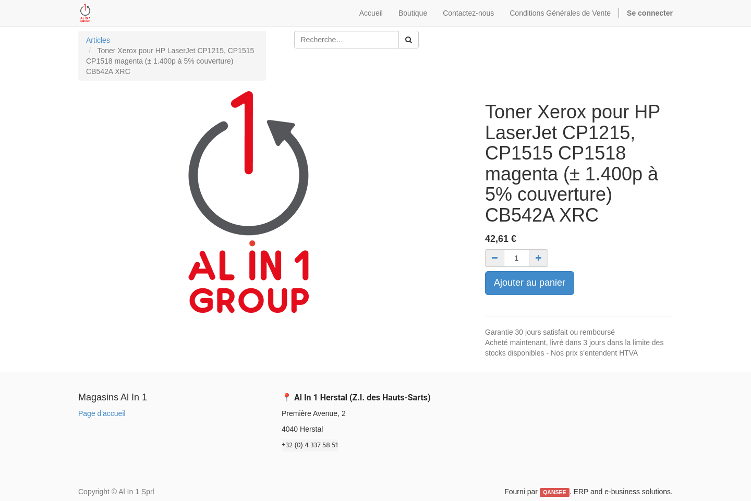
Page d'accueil (102, 413)
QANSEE (554, 492)
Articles (98, 40)
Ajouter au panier (529, 282)
